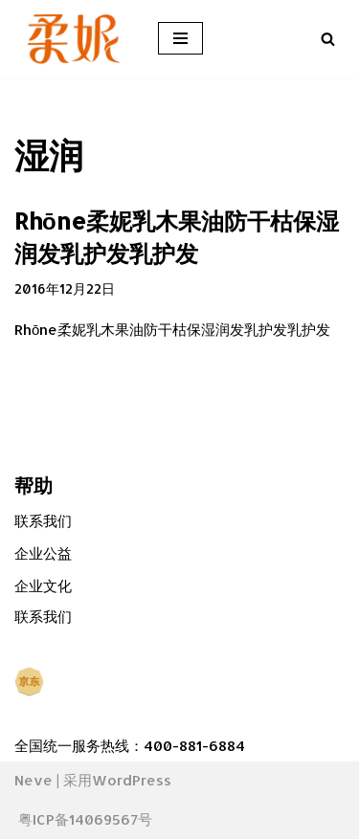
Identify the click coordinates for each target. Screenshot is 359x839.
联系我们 (43, 521)
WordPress (131, 780)
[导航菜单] (180, 38)
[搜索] (328, 39)
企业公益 (43, 553)
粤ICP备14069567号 (85, 819)
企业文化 (43, 586)
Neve (33, 780)
